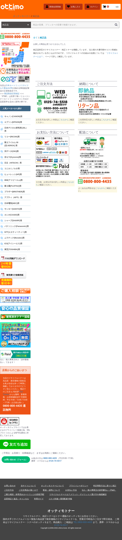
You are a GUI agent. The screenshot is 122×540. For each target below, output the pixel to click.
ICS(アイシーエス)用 (13, 243)
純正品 (43, 37)
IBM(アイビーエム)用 (13, 180)
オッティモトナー (61, 511)
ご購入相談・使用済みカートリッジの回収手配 (24, 494)
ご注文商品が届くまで (28, 490)
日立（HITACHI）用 (13, 163)
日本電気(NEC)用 (11, 203)
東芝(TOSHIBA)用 (12, 249)
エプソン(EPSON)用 (13, 122)
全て (35, 37)
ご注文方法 (9, 490)
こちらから (63, 120)
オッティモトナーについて (52, 486)
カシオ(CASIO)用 (11, 215)
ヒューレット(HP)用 (13, 174)
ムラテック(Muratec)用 (14, 238)
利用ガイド (39, 499)
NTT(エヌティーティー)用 (15, 232)
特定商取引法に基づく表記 (104, 486)
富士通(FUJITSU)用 (12, 186)
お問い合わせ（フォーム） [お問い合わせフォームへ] (15, 459)
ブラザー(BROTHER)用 (14, 192)
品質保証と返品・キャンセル (16, 499)
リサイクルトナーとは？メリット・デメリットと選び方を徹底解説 (78, 494)
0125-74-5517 (61, 525)
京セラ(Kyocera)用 (12, 157)
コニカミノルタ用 (12, 168)
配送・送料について (51, 490)
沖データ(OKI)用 (11, 151)
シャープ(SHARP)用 (13, 220)
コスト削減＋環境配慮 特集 (60, 499)
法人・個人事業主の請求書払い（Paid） (99, 490)
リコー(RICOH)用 (11, 137)
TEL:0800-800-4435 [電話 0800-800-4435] (82, 522)
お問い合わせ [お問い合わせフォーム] (10, 486)
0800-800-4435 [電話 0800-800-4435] (50, 458)
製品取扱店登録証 (12, 93)
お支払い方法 (71, 490)
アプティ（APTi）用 (13, 197)
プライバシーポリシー (78, 486)
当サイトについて (28, 486)
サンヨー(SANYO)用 (13, 209)
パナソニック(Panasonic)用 (16, 226)
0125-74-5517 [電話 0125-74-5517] (55, 461)
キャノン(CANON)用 (13, 116)
